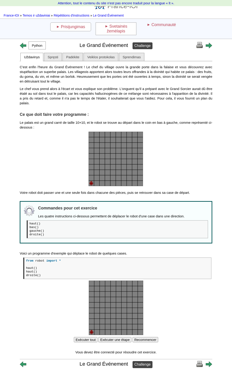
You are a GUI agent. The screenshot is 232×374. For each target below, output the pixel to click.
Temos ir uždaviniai (36, 15)
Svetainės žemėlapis (117, 28)
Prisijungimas (73, 26)
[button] (37, 45)
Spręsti (53, 57)
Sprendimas (132, 57)
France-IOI (11, 15)
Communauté (163, 24)
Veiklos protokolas (101, 57)
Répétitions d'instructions (71, 15)
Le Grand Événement (108, 15)
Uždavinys (32, 57)
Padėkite (72, 57)
